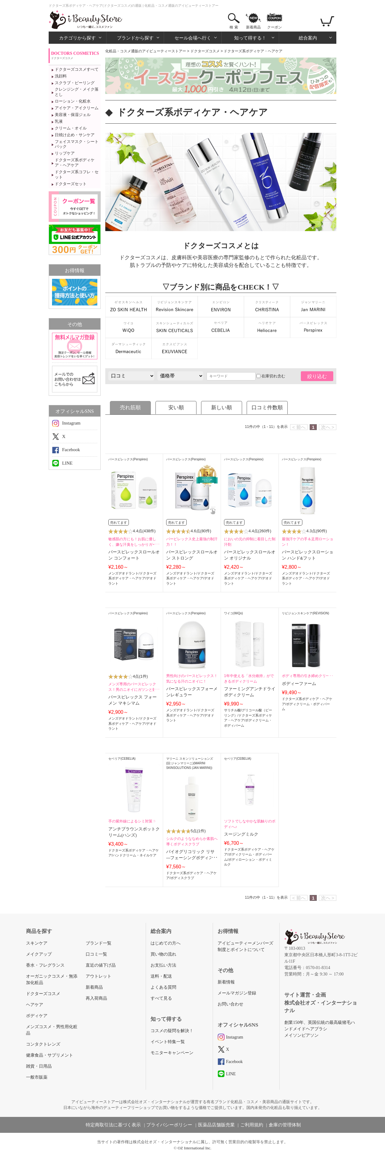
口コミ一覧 (96, 954)
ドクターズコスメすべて (77, 69)
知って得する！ (250, 37)
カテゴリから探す (77, 37)
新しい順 (221, 407)
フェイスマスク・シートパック (77, 144)
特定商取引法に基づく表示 (113, 1124)
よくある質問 (163, 987)
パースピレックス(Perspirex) (128, 459)
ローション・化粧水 (73, 101)
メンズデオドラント (123, 573)
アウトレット (98, 976)
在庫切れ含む (271, 376)
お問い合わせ (230, 1004)
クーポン (274, 27)
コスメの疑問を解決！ (172, 1030)
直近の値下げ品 (101, 965)
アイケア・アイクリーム (77, 108)
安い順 (176, 407)
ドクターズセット (71, 184)
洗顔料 (61, 76)
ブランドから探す (135, 37)
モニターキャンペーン (172, 1052)
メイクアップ (39, 954)
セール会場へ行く (192, 37)
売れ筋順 (130, 407)
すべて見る (161, 998)
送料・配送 (161, 976)
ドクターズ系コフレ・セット (77, 174)
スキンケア (36, 943)
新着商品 (253, 27)
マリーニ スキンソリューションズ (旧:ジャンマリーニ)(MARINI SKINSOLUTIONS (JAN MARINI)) (189, 763)
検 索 (234, 27)
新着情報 (226, 982)
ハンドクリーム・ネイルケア (134, 855)
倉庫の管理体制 (285, 1124)
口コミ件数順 (267, 407)
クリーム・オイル (71, 128)
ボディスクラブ (182, 878)
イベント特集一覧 (168, 1041)
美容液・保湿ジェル (73, 114)
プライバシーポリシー (169, 1124)
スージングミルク (241, 834)
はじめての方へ (166, 943)
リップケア (65, 153)
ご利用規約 (251, 1124)
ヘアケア (34, 1004)
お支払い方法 (163, 965)
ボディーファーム (299, 683)
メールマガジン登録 (237, 993)
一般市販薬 (36, 1077)
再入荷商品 (96, 998)
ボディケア (36, 1015)
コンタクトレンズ (43, 1044)
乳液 (59, 121)
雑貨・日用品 (39, 1066)
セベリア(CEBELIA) (122, 758)
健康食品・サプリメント (49, 1055)
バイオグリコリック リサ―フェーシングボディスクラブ (192, 858)
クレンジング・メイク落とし (77, 92)
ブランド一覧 (98, 943)
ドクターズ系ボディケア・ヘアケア (75, 162)
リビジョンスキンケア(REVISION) (305, 613)
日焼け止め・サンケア (75, 135)
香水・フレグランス (45, 965)
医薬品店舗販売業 (216, 1124)
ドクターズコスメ (205, 51)
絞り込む (317, 376)
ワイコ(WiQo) (233, 613)
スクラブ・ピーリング (75, 83)
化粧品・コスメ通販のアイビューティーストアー (145, 51)
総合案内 (308, 37)
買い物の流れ (163, 954)
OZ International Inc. (194, 1148)
